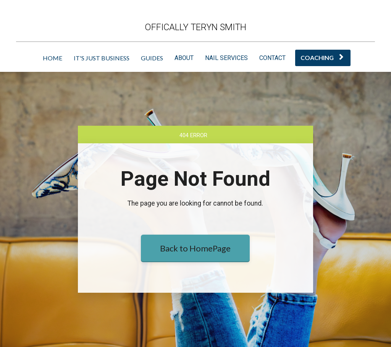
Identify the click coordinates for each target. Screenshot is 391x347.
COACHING (322, 57)
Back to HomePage (195, 248)
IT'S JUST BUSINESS (101, 58)
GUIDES (152, 58)
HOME (52, 58)
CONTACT (272, 58)
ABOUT (184, 58)
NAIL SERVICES (226, 58)
